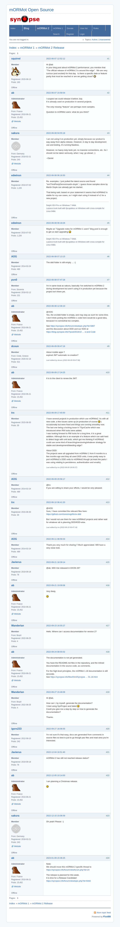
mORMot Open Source (31, 9)
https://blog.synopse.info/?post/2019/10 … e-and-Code (70, 332)
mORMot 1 (58, 28)
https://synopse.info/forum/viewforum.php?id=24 (67, 870)
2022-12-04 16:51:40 (55, 752)
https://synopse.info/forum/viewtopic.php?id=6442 (68, 881)
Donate (70, 28)
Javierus (16, 562)
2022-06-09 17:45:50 (55, 413)
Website (17, 121)
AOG (14, 256)
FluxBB (107, 916)
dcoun (15, 346)
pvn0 (14, 279)
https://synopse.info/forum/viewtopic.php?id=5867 (72, 326)
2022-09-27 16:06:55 (55, 729)
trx (12, 412)
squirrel (15, 58)
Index (12, 28)
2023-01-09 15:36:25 (55, 858)
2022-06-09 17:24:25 (55, 372)
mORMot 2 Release (51, 47)
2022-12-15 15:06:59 (55, 815)
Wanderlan (17, 625)
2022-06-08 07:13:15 (55, 256)
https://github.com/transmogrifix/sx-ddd (63, 514)
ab (12, 92)
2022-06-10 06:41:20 (55, 502)
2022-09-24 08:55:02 (55, 652)
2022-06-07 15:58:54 (55, 93)
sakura (15, 133)
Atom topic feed (104, 912)
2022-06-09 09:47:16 (55, 346)
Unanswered (104, 39)
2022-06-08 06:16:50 (55, 175)
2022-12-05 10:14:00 (55, 775)
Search (56, 34)
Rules (96, 28)
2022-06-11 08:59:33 (55, 539)
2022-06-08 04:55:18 (55, 133)
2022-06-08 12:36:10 (55, 306)
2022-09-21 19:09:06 (55, 585)
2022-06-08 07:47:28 (55, 280)
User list (84, 28)
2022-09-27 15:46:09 (55, 692)
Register (70, 34)
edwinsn (16, 175)
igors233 (16, 728)
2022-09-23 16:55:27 (55, 625)
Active (94, 39)
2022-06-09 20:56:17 (55, 479)
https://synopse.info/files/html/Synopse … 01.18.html (74, 677)
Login (82, 34)
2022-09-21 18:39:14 (55, 562)
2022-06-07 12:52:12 (55, 58)
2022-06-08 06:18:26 (55, 223)
